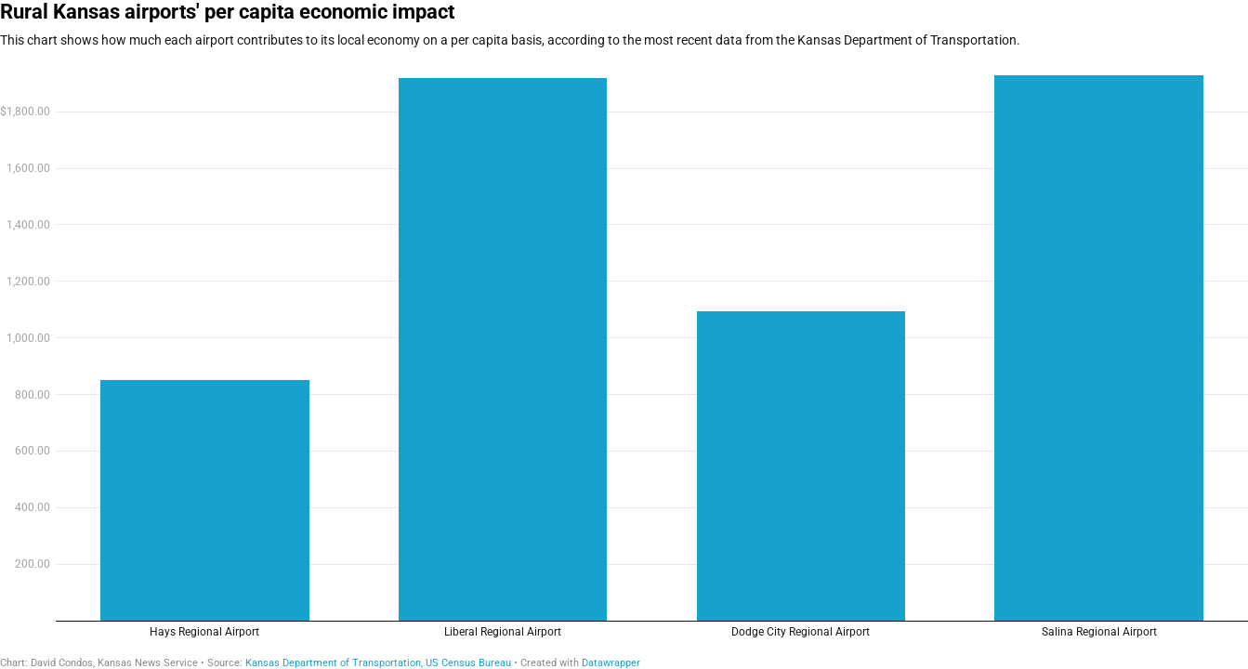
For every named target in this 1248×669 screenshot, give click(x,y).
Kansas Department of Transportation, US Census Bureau (378, 663)
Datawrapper (611, 663)
